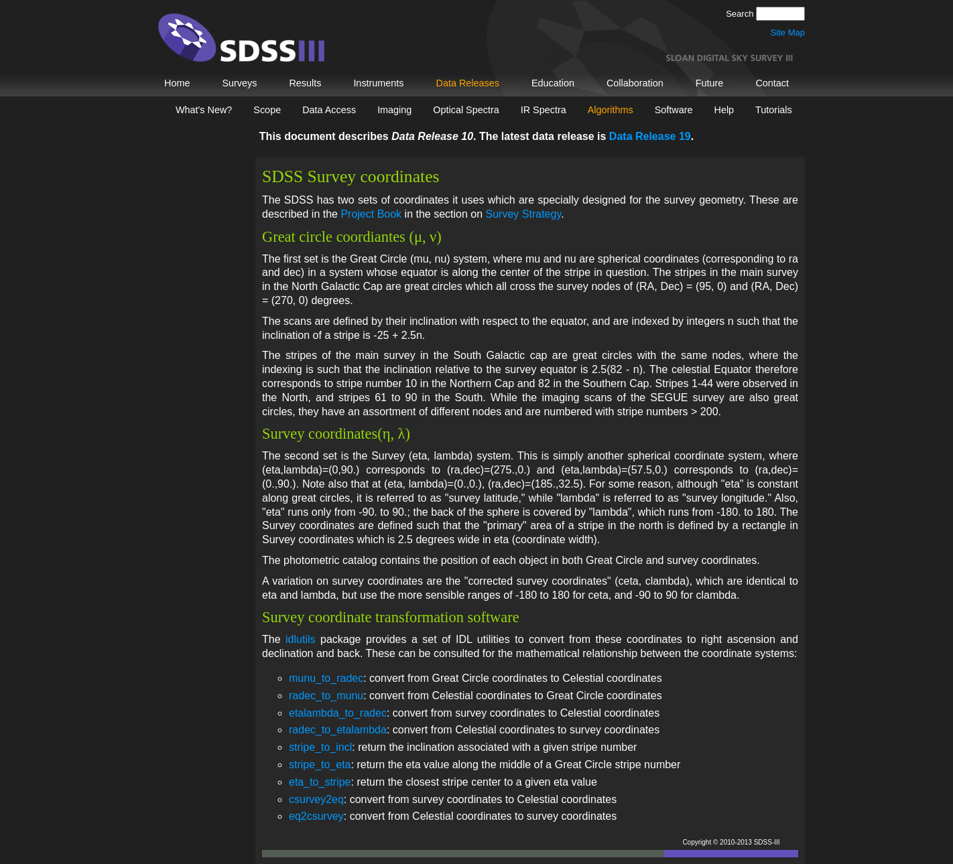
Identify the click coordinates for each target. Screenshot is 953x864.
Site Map (788, 32)
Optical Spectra (466, 109)
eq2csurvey (316, 816)
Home (177, 83)
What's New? (204, 109)
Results (305, 83)
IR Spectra (543, 109)
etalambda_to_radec (338, 713)
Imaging (394, 109)
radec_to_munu (326, 695)
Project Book (370, 214)
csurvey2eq (316, 799)
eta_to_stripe (320, 782)
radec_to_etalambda (338, 729)
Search (741, 14)
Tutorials (773, 109)
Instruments (378, 83)
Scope (267, 109)
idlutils (300, 639)
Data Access (329, 109)
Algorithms (610, 109)
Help (724, 109)
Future (710, 83)
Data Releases (467, 83)
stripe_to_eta (320, 764)
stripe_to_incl (320, 747)
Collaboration (635, 83)
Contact (772, 83)
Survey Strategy (524, 214)
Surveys (239, 83)
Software (674, 109)
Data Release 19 (650, 136)
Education (552, 83)
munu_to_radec (326, 678)
